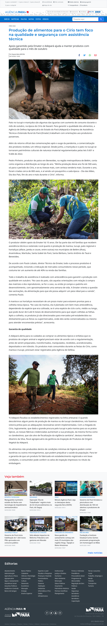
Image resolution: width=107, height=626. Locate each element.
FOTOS (38, 19)
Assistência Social (11, 583)
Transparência (73, 5)
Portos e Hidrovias (77, 571)
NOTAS (31, 19)
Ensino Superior (26, 593)
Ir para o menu (23, 2)
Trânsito (91, 581)
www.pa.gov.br (85, 2)
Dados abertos (73, 2)
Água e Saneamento (11, 581)
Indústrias (41, 588)
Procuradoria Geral (77, 576)
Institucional (59, 571)
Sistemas (53, 624)
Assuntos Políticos (11, 586)
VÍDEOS (45, 19)
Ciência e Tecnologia (28, 576)
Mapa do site (47, 5)
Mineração (58, 581)
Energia (24, 591)
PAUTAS (24, 19)
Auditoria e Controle (11, 588)
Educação (24, 588)
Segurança (75, 591)
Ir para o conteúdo (11, 2)
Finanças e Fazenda (44, 576)
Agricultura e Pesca (11, 576)
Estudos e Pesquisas (45, 573)
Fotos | (32, 624)
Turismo (91, 586)
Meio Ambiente (60, 578)
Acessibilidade (47, 2)
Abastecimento (10, 571)
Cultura (23, 581)
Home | (7, 624)
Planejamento (59, 593)
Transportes (92, 583)
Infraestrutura (43, 596)
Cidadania (24, 573)
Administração (10, 573)
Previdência (75, 573)
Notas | (26, 624)
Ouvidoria (83, 5)
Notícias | (13, 624)
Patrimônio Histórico (62, 588)
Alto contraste (58, 2)
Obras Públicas (60, 583)
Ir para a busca (35, 2)
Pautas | (20, 624)
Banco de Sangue (11, 591)
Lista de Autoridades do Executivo (58, 12)
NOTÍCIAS (15, 19)
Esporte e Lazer (43, 571)
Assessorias (74, 12)
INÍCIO (7, 19)
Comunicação (26, 578)
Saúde (73, 588)
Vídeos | (38, 624)
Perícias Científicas (61, 591)
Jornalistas (82, 12)
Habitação (41, 586)
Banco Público (26, 571)
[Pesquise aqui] (101, 19)
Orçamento (58, 586)
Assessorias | (45, 624)
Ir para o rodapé (10, 5)
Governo (41, 583)
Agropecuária (9, 578)
